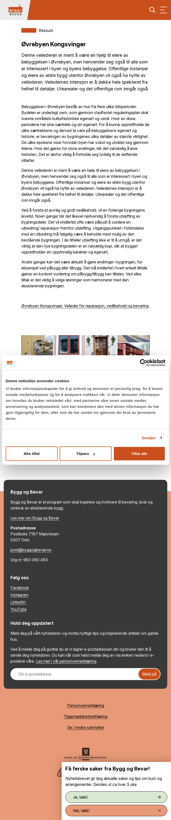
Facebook (19, 587)
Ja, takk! (117, 797)
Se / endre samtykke (85, 727)
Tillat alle (139, 453)
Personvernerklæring (85, 705)
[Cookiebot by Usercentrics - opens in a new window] (143, 362)
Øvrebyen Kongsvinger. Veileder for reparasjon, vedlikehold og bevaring (85, 305)
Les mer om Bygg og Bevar (34, 517)
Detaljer (149, 438)
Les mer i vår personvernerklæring (66, 661)
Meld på (149, 674)
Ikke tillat (32, 453)
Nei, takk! (117, 810)
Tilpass (85, 453)
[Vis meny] (164, 10)
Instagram (19, 594)
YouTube (18, 609)
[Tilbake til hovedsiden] (15, 10)
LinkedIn (18, 602)
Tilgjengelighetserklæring (85, 716)
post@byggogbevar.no (30, 549)
